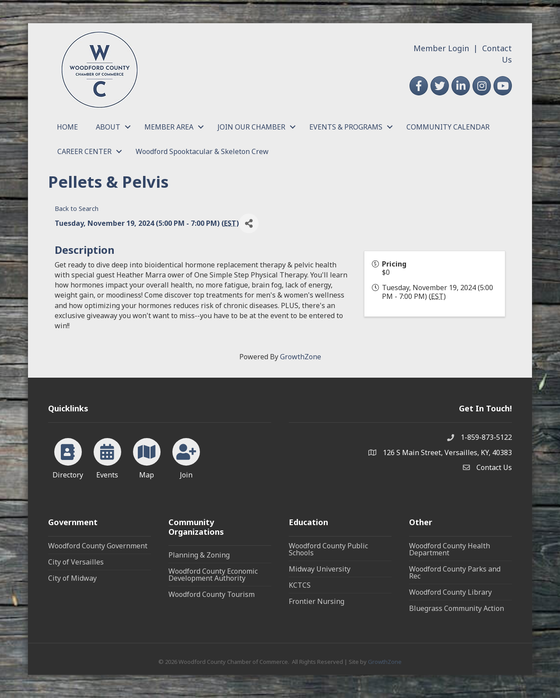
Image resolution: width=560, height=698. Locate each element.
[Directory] (68, 457)
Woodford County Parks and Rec (454, 572)
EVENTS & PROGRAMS (345, 127)
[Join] (186, 457)
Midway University (319, 569)
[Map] (147, 457)
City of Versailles (76, 562)
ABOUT (108, 127)
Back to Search (76, 208)
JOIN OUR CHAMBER (251, 127)
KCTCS (300, 585)
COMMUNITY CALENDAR (448, 127)
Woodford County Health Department (449, 549)
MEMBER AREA (168, 127)
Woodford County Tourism (211, 594)
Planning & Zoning (199, 555)
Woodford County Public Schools (328, 549)
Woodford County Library (450, 592)
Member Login (441, 48)
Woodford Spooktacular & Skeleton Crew (202, 151)
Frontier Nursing (316, 601)
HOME (67, 127)
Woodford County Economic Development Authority (213, 574)
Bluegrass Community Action (456, 608)
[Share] (249, 223)
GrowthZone (300, 356)
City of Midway (72, 578)
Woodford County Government (97, 546)
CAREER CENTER (84, 151)
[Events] (107, 457)
